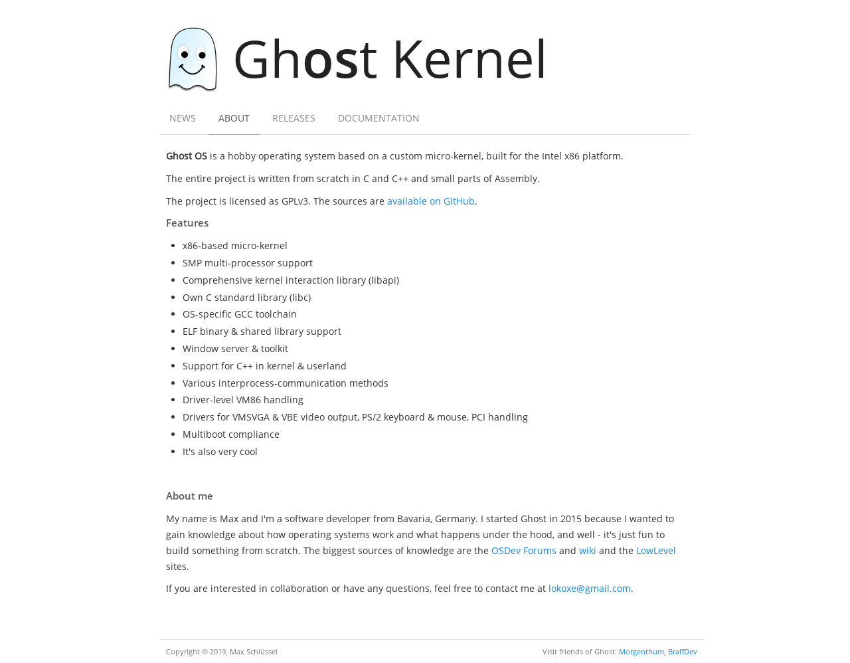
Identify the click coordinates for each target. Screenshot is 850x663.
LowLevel (656, 550)
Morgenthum (641, 651)
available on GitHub (431, 201)
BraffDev (682, 651)
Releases (293, 118)
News (182, 118)
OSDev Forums (523, 550)
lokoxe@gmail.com (590, 588)
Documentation (379, 118)
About (234, 118)
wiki (587, 550)
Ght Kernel (364, 57)
